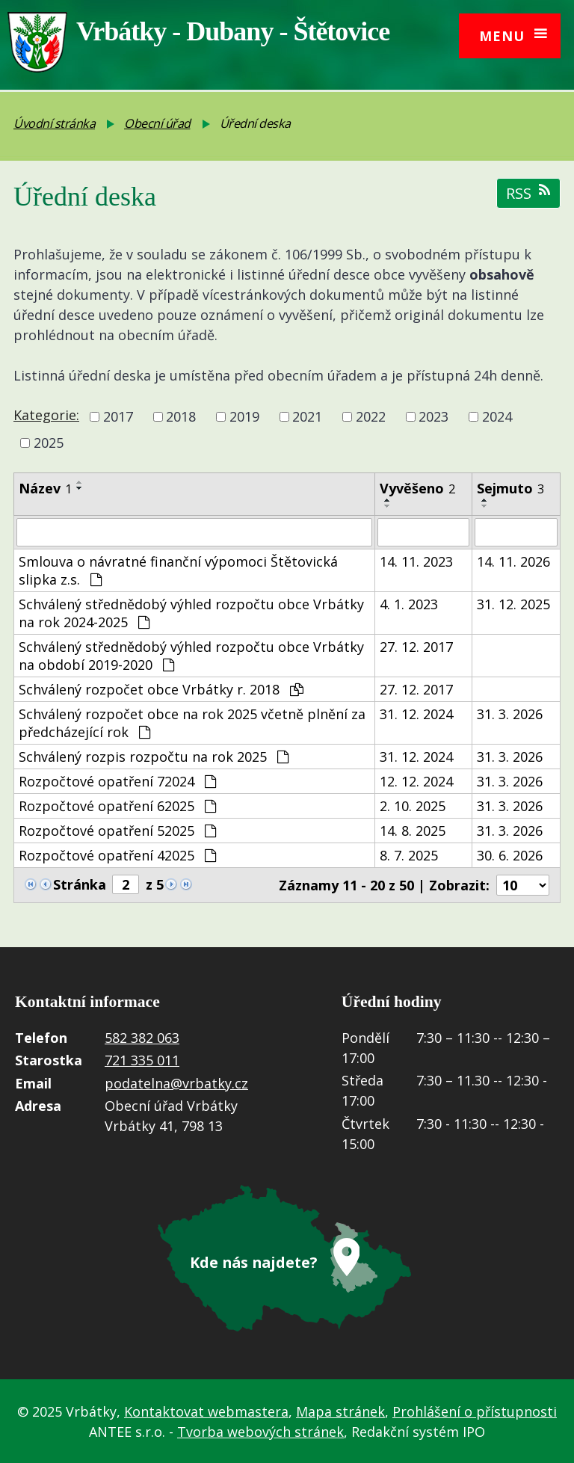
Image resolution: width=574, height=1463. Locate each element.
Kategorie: (46, 415)
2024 (497, 416)
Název (45, 488)
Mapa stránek (340, 1410)
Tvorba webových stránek (260, 1430)
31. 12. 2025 (513, 604)
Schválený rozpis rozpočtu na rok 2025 (153, 757)
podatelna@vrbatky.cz (176, 1083)
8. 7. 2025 (409, 855)
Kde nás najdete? (253, 1261)
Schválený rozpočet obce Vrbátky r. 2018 (161, 689)
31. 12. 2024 (416, 714)
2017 (118, 416)
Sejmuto (510, 488)
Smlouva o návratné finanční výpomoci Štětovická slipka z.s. (178, 570)
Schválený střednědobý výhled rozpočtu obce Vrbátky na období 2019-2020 (191, 656)
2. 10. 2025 (412, 806)
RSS (528, 193)
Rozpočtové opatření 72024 (117, 781)
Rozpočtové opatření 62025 (117, 806)
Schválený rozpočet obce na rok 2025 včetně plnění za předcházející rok (192, 723)
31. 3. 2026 (510, 714)
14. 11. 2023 (416, 561)
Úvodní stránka (54, 123)
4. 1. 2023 (409, 604)
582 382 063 (142, 1038)
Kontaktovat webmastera (206, 1410)
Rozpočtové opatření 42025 (117, 855)
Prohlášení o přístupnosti (474, 1410)
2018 (181, 416)
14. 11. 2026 (513, 561)
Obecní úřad (157, 123)
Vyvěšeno (417, 488)
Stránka (79, 884)
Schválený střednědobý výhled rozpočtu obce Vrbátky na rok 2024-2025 (191, 613)
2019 (244, 416)
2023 (433, 416)
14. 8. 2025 (412, 831)
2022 (371, 416)
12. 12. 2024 (416, 781)
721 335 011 (142, 1060)
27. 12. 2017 (416, 647)
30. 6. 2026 (510, 855)
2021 (307, 416)
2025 (49, 443)
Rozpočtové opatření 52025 (117, 831)
